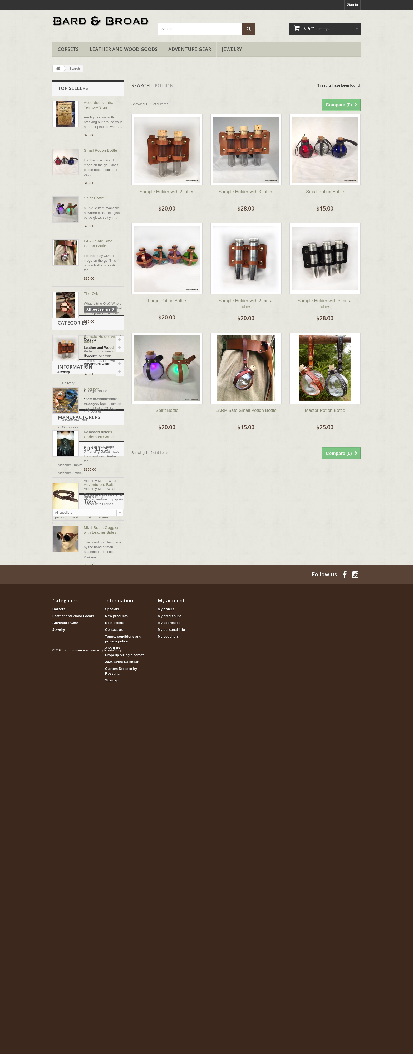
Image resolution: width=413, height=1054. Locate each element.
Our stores (69, 716)
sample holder (94, 872)
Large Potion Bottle (167, 300)
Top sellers (73, 88)
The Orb (91, 293)
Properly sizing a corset (124, 995)
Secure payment (74, 708)
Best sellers (114, 963)
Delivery (68, 677)
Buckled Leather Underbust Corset (99, 434)
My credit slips (169, 956)
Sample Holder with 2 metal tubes (246, 303)
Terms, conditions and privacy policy (89, 693)
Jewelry (232, 49)
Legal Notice (71, 685)
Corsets (68, 49)
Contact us (114, 970)
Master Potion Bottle (325, 410)
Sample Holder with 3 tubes (246, 191)
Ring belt (91, 389)
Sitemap (112, 1021)
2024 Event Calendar (122, 1002)
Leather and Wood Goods (124, 49)
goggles (76, 880)
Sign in (352, 4)
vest (75, 864)
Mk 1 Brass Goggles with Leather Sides (101, 530)
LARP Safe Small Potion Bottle (99, 243)
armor (104, 864)
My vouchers (168, 977)
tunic (89, 864)
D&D (58, 872)
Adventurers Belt (98, 484)
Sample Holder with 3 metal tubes (325, 303)
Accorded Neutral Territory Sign (99, 104)
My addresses (169, 963)
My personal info (171, 970)
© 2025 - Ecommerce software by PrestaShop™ (89, 1040)
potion (60, 864)
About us (68, 701)
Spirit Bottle (94, 198)
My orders (166, 949)
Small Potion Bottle (100, 150)
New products (116, 956)
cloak (72, 872)
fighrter (96, 880)
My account (171, 941)
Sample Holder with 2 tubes (167, 191)
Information (75, 663)
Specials (112, 949)
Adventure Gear (189, 49)
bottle (59, 880)
